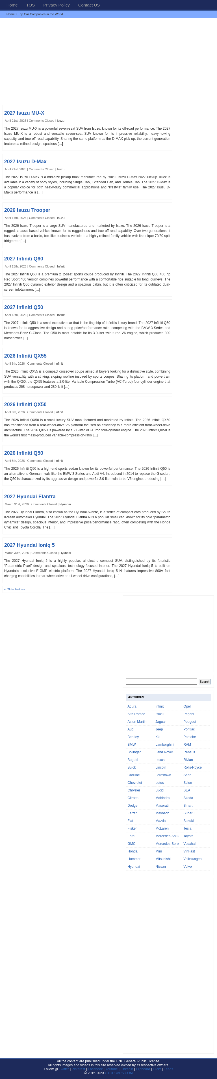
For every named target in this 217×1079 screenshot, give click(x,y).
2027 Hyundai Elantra (30, 496)
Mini (158, 851)
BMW (131, 745)
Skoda (188, 798)
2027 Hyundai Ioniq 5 (29, 545)
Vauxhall (189, 844)
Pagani (188, 714)
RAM (187, 745)
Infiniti (61, 266)
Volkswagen (192, 859)
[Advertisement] (108, 61)
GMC (131, 844)
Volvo (187, 867)
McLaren (162, 828)
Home (12, 5)
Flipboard (143, 1069)
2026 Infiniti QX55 (25, 356)
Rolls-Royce (192, 767)
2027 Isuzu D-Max (25, 161)
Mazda (160, 821)
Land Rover (164, 752)
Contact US (89, 5)
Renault (189, 752)
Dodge (132, 806)
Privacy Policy (56, 5)
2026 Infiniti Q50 (23, 453)
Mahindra (162, 798)
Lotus (159, 783)
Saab (187, 775)
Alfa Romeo (136, 714)
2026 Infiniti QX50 (25, 404)
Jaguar (160, 722)
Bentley (133, 737)
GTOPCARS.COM (119, 1073)
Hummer (133, 859)
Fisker (132, 828)
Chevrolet (134, 783)
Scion (187, 783)
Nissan (160, 867)
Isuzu (60, 120)
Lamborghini (164, 745)
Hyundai (65, 504)
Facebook (95, 1069)
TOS (30, 5)
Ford (130, 836)
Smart (187, 806)
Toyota (188, 836)
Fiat (130, 821)
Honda (132, 851)
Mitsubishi (162, 859)
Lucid (159, 790)
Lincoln (160, 767)
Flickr (157, 1069)
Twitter (64, 1069)
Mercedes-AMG (167, 836)
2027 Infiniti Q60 (23, 259)
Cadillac (133, 775)
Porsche (189, 737)
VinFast (189, 851)
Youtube (111, 1069)
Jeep (159, 729)
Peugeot (189, 722)
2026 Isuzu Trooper (27, 210)
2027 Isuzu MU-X (24, 113)
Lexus (159, 760)
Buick (131, 767)
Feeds (168, 1069)
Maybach (162, 813)
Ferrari (132, 813)
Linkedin (127, 1069)
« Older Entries (14, 589)
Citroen (132, 798)
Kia (157, 737)
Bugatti (132, 760)
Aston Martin (136, 722)
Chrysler (133, 790)
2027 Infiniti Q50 (23, 307)
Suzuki (188, 821)
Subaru (188, 813)
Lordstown (163, 775)
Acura (131, 706)
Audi (130, 729)
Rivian (188, 760)
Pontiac (189, 729)
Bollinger (134, 752)
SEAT (187, 790)
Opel (186, 706)
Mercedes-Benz (167, 844)
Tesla (187, 828)
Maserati (161, 806)
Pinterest (78, 1069)
